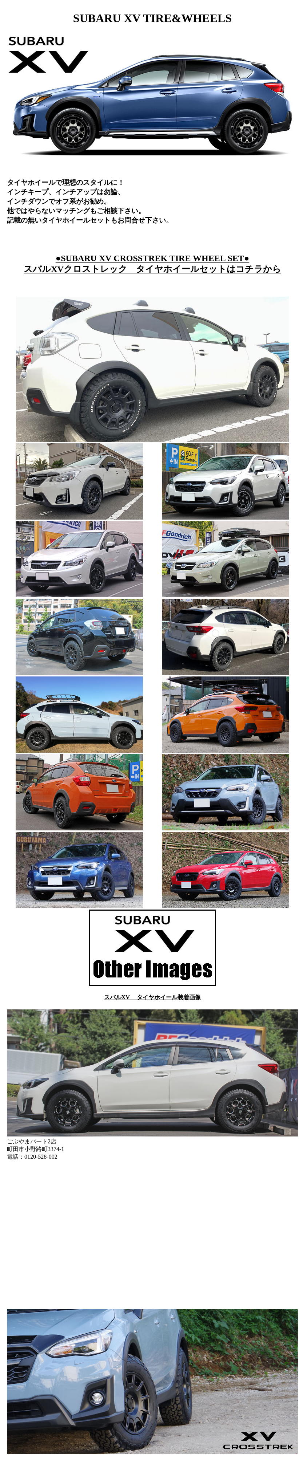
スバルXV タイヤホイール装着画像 (152, 997)
